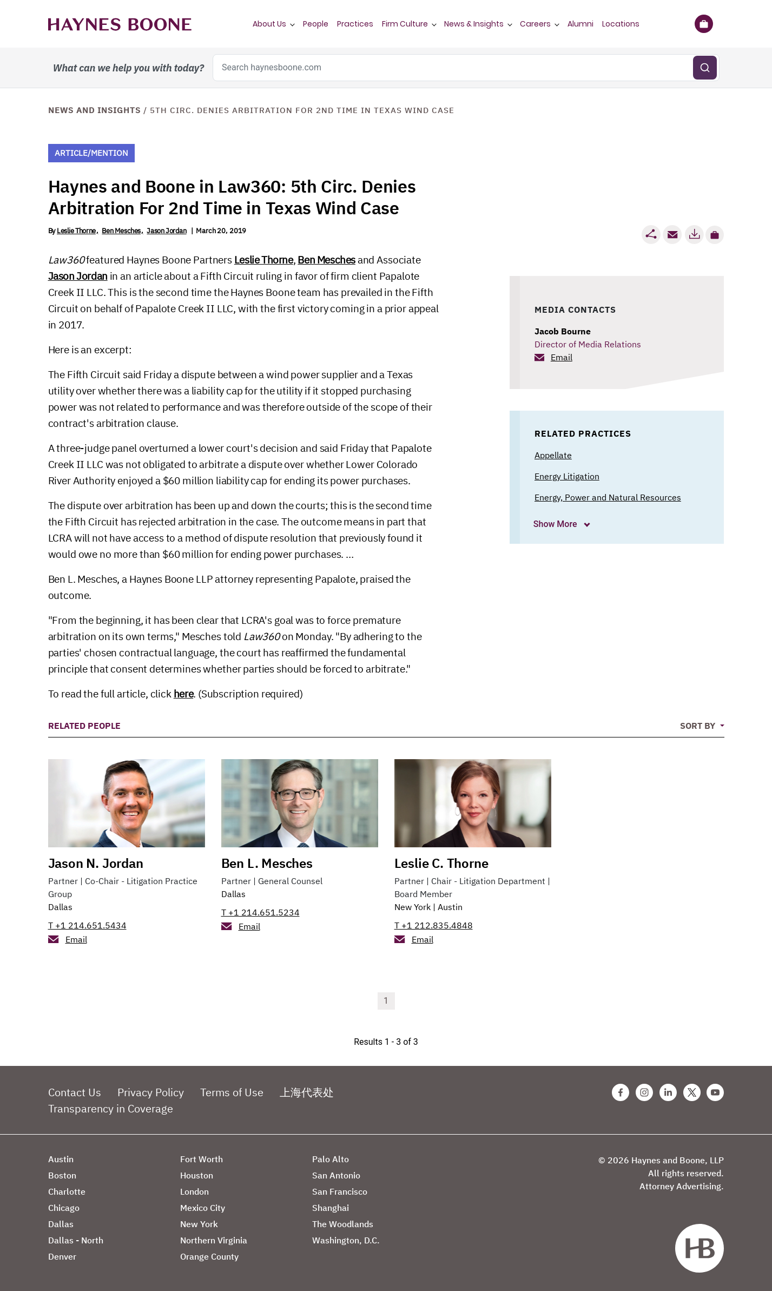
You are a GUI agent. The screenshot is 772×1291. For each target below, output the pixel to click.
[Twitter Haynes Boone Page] (692, 1092)
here (183, 693)
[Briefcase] (704, 24)
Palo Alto (330, 1159)
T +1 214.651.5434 (87, 925)
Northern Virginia (213, 1240)
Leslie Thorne (76, 230)
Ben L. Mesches (267, 863)
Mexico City (202, 1207)
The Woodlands (342, 1223)
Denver (62, 1256)
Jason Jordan (166, 230)
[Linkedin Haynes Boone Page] (668, 1092)
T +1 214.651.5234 (260, 912)
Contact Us (74, 1092)
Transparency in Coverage (110, 1108)
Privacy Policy (150, 1092)
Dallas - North (75, 1240)
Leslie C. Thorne (441, 863)
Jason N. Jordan (95, 863)
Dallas (60, 906)
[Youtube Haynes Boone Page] (715, 1092)
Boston (62, 1175)
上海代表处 (307, 1092)
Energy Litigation (567, 476)
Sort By (698, 725)
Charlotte (66, 1191)
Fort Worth (201, 1159)
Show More (556, 524)
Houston (196, 1175)
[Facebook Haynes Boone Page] (620, 1092)
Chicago (64, 1207)
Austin (450, 906)
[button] (714, 235)
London (194, 1191)
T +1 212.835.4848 (433, 925)
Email (561, 357)
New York (412, 906)
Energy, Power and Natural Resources (608, 497)
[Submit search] (705, 68)
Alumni (580, 23)
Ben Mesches (121, 230)
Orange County (209, 1256)
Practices (355, 23)
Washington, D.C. (346, 1240)
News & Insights (474, 23)
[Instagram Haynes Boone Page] (644, 1092)
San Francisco (339, 1191)
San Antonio (336, 1175)
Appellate (553, 455)
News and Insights (94, 110)
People (315, 23)
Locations (620, 23)
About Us (269, 23)
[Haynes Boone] (120, 24)
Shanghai (330, 1207)
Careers (535, 23)
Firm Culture (405, 23)
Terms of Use (231, 1092)
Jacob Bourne (563, 331)
